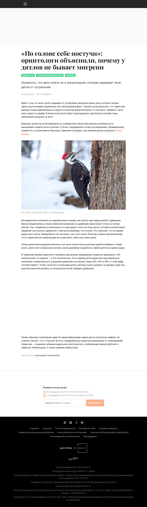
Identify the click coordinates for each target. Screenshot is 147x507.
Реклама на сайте (87, 428)
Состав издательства (65, 428)
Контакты (47, 428)
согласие (54, 392)
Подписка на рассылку (55, 387)
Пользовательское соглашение (72, 432)
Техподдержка (90, 436)
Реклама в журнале (108, 428)
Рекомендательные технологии (65, 436)
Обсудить (44, 94)
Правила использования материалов (36, 432)
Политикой (53, 395)
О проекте (34, 428)
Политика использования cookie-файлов (109, 432)
